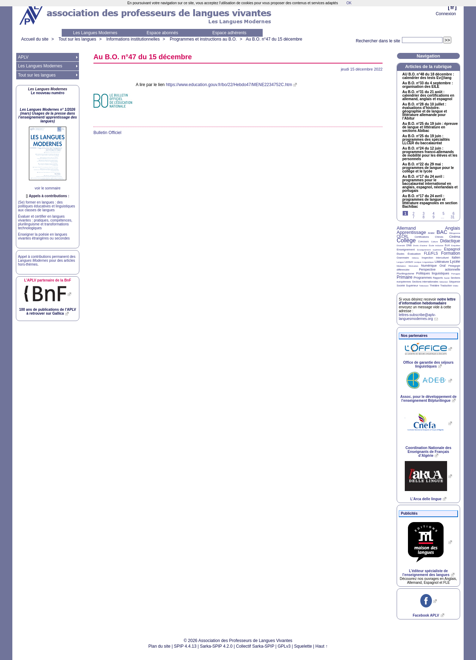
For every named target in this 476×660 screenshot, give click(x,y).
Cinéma (454, 236)
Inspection (427, 257)
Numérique (429, 265)
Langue (400, 262)
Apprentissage (411, 232)
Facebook (426, 615)
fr (452, 7)
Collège (406, 240)
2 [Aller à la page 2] (414, 214)
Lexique (417, 262)
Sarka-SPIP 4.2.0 (216, 646)
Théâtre (434, 285)
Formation (450, 253)
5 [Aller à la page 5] (444, 214)
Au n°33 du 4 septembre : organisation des (427, 85)
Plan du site (159, 646)
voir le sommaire (47, 188)
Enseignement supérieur (429, 250)
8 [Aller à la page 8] (423, 217)
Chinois (439, 237)
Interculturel (442, 257)
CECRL (403, 236)
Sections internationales (425, 281)
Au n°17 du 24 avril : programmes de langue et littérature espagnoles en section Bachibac (429, 201)
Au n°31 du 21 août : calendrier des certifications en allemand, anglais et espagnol (428, 95)
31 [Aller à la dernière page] (452, 217)
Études (400, 254)
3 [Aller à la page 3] (423, 214)
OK (348, 3)
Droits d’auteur (420, 245)
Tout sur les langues (77, 39)
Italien (456, 257)
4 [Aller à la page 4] (434, 214)
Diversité (401, 245)
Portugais (455, 274)
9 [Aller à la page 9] (434, 217)
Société (401, 285)
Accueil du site (34, 39)
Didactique (450, 240)
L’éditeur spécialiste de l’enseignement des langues (425, 573)
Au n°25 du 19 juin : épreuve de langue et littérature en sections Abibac (430, 127)
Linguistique (428, 262)
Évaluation (414, 253)
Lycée (455, 261)
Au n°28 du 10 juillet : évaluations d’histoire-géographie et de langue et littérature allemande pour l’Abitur (424, 111)
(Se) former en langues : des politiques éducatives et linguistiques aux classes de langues (46, 206)
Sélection (443, 282)
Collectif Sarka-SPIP (255, 646)
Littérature (442, 262)
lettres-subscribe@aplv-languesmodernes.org (417, 317)
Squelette (303, 646)
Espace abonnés (162, 32)
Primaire (405, 277)
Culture (434, 242)
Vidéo (455, 286)
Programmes (423, 277)
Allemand (406, 228)
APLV (23, 57)
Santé (447, 278)
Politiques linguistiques (432, 273)
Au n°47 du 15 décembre (274, 39)
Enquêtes (455, 245)
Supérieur (412, 285)
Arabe (431, 233)
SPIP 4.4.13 (185, 646)
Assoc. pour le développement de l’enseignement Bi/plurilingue (428, 398)
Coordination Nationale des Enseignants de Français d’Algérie (428, 452)
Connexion (446, 13)
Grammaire (403, 257)
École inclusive (436, 245)
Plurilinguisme (405, 273)
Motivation (413, 266)
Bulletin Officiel (107, 132)
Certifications (422, 237)
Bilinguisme (454, 233)
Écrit (447, 245)
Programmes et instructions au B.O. (203, 39)
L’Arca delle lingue (425, 499)
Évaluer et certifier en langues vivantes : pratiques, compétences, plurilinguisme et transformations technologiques (45, 222)
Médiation (401, 266)
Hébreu (415, 258)
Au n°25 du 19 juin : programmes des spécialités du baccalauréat (426, 139)
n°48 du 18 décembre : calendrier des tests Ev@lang (428, 76)
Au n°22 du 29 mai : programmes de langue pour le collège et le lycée (428, 168)
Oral (443, 265)
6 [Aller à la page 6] (453, 214)
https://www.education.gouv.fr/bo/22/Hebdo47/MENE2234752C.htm (229, 84)
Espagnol (452, 249)
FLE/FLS (431, 253)
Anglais (452, 228)
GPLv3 (284, 646)
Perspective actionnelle (439, 269)
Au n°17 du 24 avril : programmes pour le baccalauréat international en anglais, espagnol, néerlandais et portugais (430, 184)
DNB (409, 245)
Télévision (424, 286)
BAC (442, 232)
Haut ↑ (322, 646)
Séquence (454, 281)
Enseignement (406, 249)
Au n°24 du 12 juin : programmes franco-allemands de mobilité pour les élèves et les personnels (429, 154)
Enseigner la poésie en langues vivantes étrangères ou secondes (44, 236)
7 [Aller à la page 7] (414, 217)
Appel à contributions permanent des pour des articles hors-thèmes (46, 260)
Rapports (438, 278)
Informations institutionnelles (132, 39)
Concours (423, 241)
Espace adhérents (229, 32)
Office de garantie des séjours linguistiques (428, 364)
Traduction (446, 285)
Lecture (409, 262)
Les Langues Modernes (95, 32)
